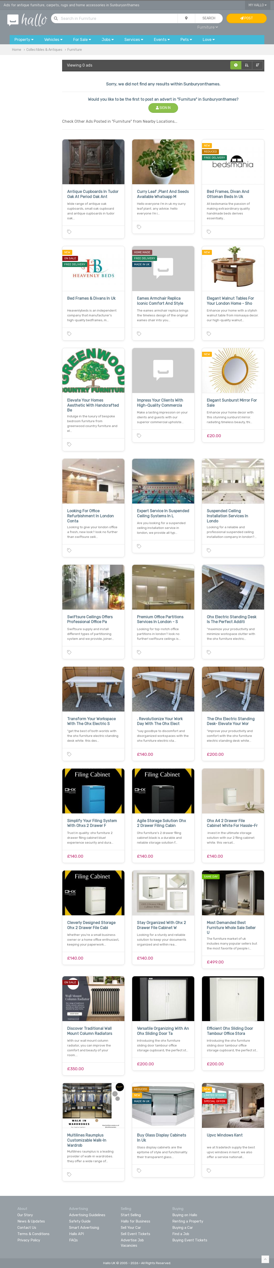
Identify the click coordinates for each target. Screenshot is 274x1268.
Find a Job (180, 1234)
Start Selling (131, 1215)
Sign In (163, 108)
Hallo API (76, 1234)
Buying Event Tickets (189, 1240)
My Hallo (258, 5)
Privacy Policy (28, 1240)
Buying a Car (182, 1227)
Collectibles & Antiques (44, 50)
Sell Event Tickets (135, 1234)
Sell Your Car (131, 1227)
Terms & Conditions (33, 1234)
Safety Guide (80, 1221)
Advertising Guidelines (87, 1215)
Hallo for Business (135, 1221)
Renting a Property (187, 1221)
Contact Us (26, 1227)
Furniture (207, 27)
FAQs (73, 1240)
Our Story (25, 1215)
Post (246, 18)
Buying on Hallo (184, 1215)
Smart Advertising (84, 1227)
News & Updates (31, 1221)
